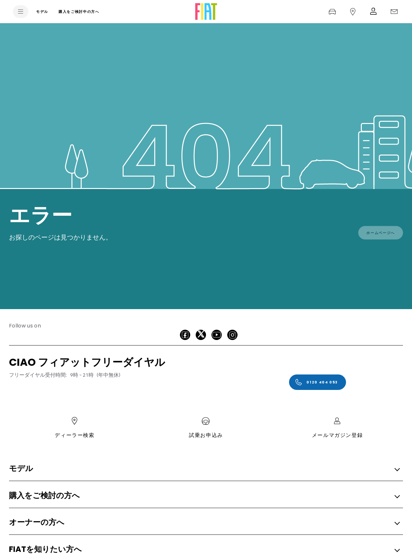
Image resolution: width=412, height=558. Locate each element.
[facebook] (185, 335)
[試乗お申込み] (332, 11)
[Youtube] (216, 335)
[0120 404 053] (317, 382)
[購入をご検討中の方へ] (79, 11)
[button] (204, 469)
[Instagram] (232, 335)
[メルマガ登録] (373, 11)
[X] (201, 335)
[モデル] (42, 11)
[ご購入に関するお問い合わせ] (394, 11)
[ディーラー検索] (353, 11)
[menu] (20, 11)
